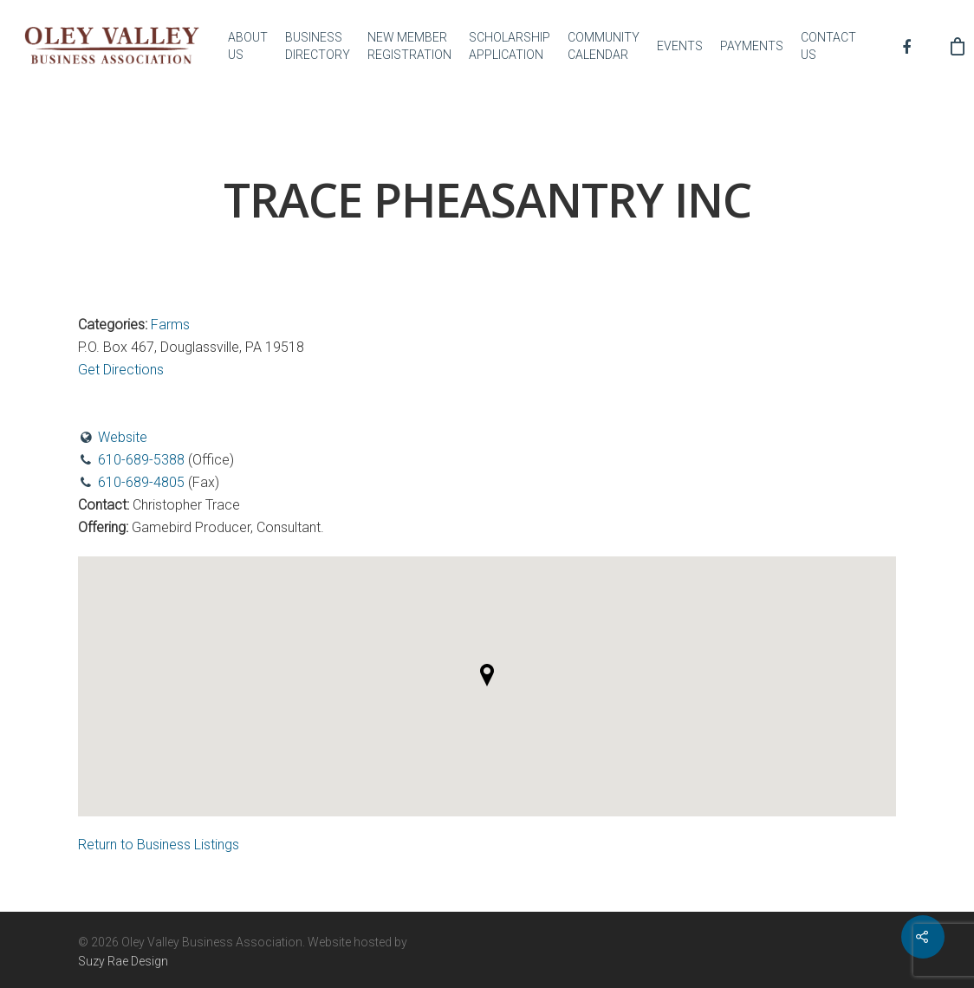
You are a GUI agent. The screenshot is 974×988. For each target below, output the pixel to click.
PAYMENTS (751, 46)
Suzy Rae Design (123, 961)
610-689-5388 (141, 460)
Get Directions (121, 369)
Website (122, 437)
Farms (170, 324)
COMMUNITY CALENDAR (604, 46)
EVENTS (680, 46)
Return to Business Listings (158, 844)
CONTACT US (828, 46)
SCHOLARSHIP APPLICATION (509, 46)
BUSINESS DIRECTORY (317, 46)
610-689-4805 (141, 482)
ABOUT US (248, 46)
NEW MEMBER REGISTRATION (409, 46)
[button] (487, 675)
